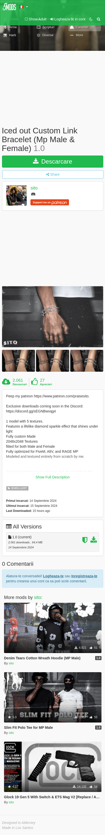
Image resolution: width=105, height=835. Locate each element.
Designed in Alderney (19, 823)
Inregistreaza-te (84, 576)
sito (34, 188)
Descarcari (20, 384)
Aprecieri (46, 384)
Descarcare (52, 161)
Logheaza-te (53, 576)
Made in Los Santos (17, 828)
